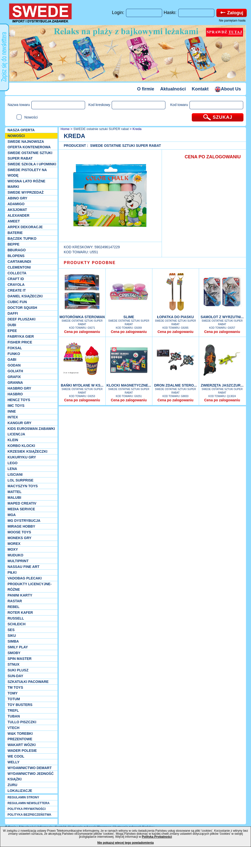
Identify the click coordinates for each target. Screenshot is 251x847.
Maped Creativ (22, 503)
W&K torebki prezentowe (20, 736)
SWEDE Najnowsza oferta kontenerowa (29, 144)
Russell (16, 618)
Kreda (137, 129)
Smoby (14, 653)
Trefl (13, 710)
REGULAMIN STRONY (23, 797)
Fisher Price (20, 342)
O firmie (145, 88)
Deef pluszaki (21, 319)
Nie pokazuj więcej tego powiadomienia (125, 842)
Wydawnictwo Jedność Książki (31, 776)
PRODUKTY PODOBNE (90, 263)
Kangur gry (19, 423)
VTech (13, 728)
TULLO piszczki (22, 722)
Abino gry (17, 198)
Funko (14, 354)
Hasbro (15, 394)
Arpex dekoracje (25, 227)
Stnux (13, 664)
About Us (228, 88)
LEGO (13, 463)
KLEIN (13, 440)
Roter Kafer (20, 613)
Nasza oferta (21, 130)
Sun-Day (15, 676)
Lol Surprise (20, 480)
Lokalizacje (20, 791)
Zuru (12, 785)
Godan (14, 365)
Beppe (13, 244)
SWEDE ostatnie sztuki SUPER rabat (30, 155)
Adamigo (16, 204)
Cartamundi (19, 262)
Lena (12, 469)
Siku (12, 636)
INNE (12, 411)
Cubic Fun (17, 302)
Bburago (17, 250)
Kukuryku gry (22, 457)
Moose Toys (19, 532)
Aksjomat (17, 210)
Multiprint (18, 561)
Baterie (15, 233)
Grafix (14, 377)
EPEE (12, 331)
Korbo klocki (21, 446)
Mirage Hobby (21, 526)
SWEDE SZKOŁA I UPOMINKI (32, 164)
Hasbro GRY (19, 388)
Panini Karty (20, 595)
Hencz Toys (19, 400)
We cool (16, 756)
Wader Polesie (22, 751)
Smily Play (18, 647)
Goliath (15, 371)
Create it (17, 290)
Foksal (15, 348)
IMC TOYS (16, 406)
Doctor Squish (22, 308)
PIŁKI (12, 572)
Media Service (21, 509)
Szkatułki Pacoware (28, 682)
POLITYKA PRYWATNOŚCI (27, 809)
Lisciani (15, 474)
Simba (13, 641)
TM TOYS (15, 687)
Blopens (16, 256)
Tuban (14, 716)
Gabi (12, 359)
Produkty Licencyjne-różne (30, 586)
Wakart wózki (22, 745)
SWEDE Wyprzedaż (26, 192)
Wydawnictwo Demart (30, 768)
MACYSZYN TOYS (23, 486)
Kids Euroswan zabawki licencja (31, 431)
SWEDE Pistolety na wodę (27, 172)
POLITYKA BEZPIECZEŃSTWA (29, 814)
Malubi (14, 498)
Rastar (15, 601)
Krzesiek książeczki (27, 451)
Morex (14, 544)
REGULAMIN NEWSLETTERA (28, 803)
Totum (14, 699)
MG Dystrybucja (24, 521)
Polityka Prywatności (157, 836)
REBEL (13, 607)
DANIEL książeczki (25, 296)
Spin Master (20, 659)
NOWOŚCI (16, 136)
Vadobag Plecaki (25, 578)
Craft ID (16, 279)
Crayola (16, 285)
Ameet (14, 221)
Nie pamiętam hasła (232, 20)
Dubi (12, 325)
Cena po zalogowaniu (82, 332)
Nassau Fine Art (23, 567)
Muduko (15, 555)
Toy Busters (20, 705)
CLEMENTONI (19, 267)
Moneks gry (19, 538)
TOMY (13, 693)
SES (11, 630)
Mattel (15, 492)
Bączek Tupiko (22, 238)
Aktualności (173, 88)
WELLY (14, 762)
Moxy (13, 549)
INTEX (13, 417)
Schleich (17, 624)
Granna (15, 383)
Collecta (17, 273)
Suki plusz (18, 670)
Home (65, 129)
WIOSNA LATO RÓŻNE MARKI (26, 184)
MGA (12, 515)
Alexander (18, 215)
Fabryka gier (21, 336)
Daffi (13, 313)
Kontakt (200, 88)
